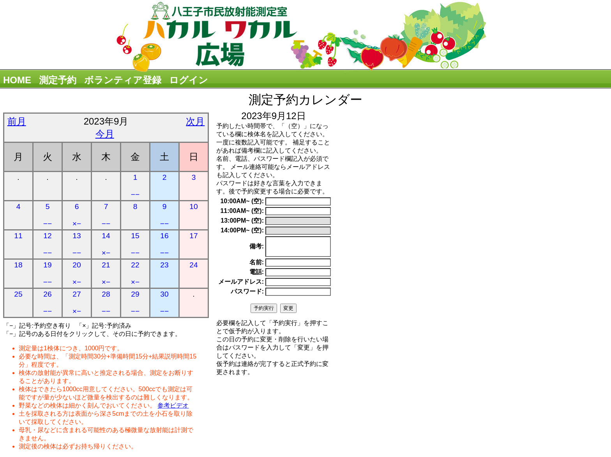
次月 (195, 121)
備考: (256, 248)
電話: (256, 275)
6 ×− (76, 215)
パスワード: (247, 295)
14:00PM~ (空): (242, 230)
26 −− (47, 302)
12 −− (47, 244)
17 (193, 236)
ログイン (188, 80)
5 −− (47, 215)
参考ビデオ (173, 405)
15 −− (135, 244)
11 (18, 236)
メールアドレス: (241, 285)
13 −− (76, 244)
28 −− (106, 302)
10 (193, 206)
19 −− (47, 273)
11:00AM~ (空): (242, 210)
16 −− (164, 244)
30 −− (164, 302)
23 (164, 265)
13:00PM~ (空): (242, 220)
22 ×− (135, 273)
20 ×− (76, 273)
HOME (17, 80)
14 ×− (106, 244)
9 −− (164, 215)
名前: (256, 265)
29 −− (135, 302)
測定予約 (57, 80)
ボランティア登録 (122, 80)
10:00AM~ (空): (242, 201)
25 (18, 294)
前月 (16, 121)
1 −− (135, 186)
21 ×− (106, 273)
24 (193, 265)
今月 (104, 133)
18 (18, 265)
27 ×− (76, 302)
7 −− (106, 215)
